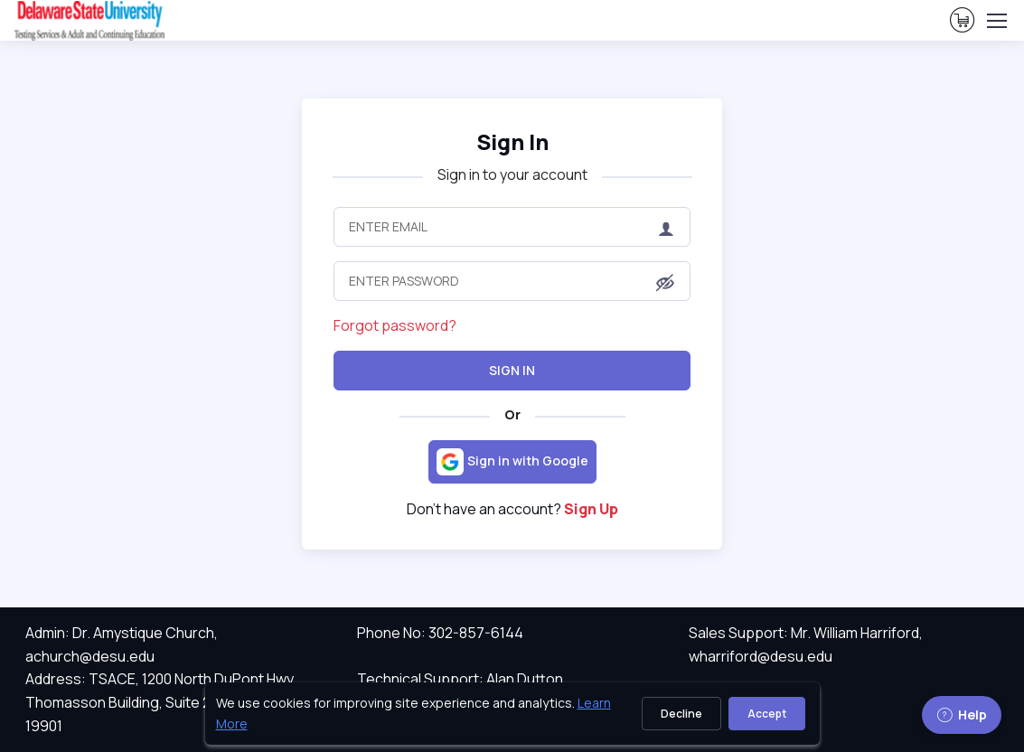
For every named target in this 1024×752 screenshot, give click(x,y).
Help (961, 714)
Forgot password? (395, 325)
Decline (681, 713)
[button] (665, 283)
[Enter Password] (512, 281)
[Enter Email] (512, 227)
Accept (766, 713)
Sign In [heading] (512, 141)
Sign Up (591, 509)
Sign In (512, 370)
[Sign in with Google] (512, 462)
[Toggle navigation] (996, 21)
